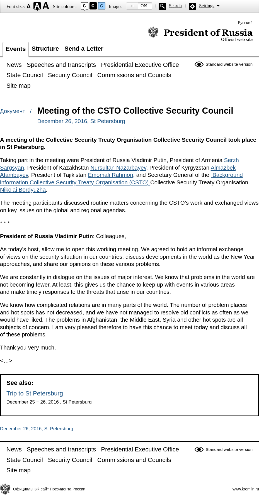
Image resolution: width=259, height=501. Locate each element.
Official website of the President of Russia (200, 34)
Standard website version (229, 64)
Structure (45, 48)
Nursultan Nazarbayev (118, 168)
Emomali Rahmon (110, 175)
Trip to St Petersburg (34, 393)
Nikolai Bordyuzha (23, 190)
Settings (206, 5)
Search (175, 5)
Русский (245, 22)
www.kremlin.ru (246, 489)
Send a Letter (83, 48)
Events (16, 48)
